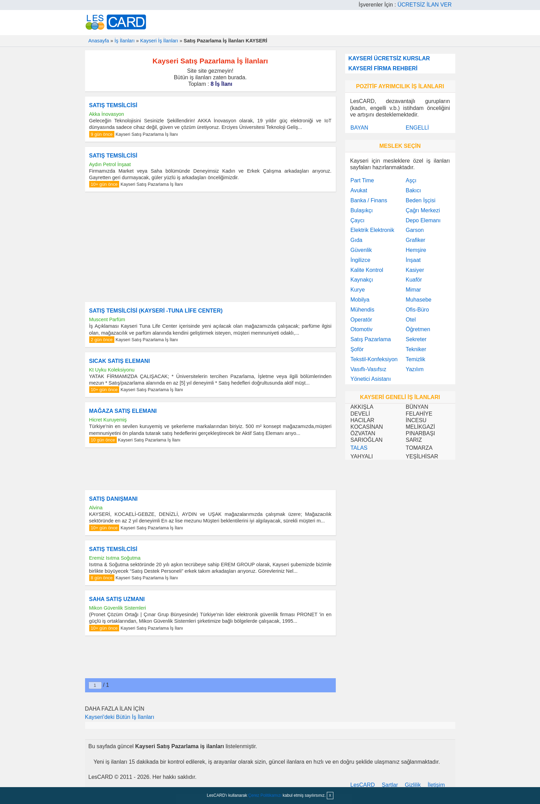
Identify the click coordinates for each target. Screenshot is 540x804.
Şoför (357, 349)
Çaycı (358, 220)
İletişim (436, 785)
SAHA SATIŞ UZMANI (117, 599)
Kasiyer (415, 270)
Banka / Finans (369, 200)
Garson (415, 230)
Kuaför (414, 280)
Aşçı (411, 180)
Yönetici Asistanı (371, 379)
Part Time (362, 180)
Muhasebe (419, 300)
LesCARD (362, 785)
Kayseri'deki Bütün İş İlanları (119, 717)
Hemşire (416, 250)
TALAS (359, 448)
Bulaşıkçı (362, 210)
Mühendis (362, 310)
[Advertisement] (210, 247)
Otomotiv (362, 329)
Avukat (359, 190)
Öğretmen (418, 329)
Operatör (361, 320)
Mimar (413, 290)
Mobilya (360, 300)
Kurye (358, 290)
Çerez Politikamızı (265, 795)
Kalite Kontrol (367, 270)
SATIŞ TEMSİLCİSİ (113, 105)
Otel (411, 320)
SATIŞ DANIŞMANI (113, 499)
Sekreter (416, 339)
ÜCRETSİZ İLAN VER (424, 5)
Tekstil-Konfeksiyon (374, 359)
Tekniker (416, 349)
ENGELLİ (417, 128)
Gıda (357, 240)
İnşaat (413, 260)
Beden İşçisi (420, 200)
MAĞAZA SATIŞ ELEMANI (123, 411)
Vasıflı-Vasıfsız (368, 369)
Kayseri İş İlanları (159, 40)
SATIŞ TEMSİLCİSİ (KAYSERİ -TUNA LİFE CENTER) (156, 311)
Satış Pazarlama (371, 339)
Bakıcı (413, 190)
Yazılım (415, 369)
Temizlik (415, 359)
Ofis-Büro (417, 310)
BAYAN (359, 128)
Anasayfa (99, 40)
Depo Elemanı (423, 220)
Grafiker (415, 240)
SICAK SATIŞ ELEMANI (119, 361)
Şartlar (390, 785)
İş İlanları (125, 40)
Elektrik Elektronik (372, 230)
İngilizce (361, 260)
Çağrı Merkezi (423, 210)
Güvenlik (361, 250)
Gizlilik (413, 785)
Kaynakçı (362, 280)
